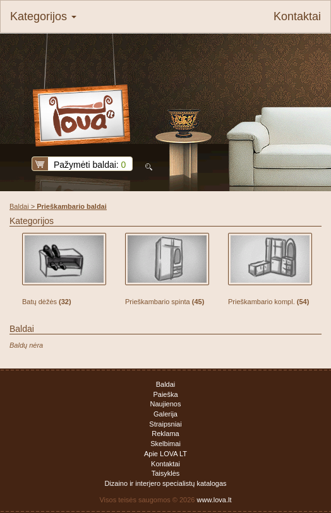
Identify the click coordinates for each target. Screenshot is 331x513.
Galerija (165, 414)
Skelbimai (165, 443)
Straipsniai (165, 424)
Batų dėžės (46, 301)
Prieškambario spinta (164, 301)
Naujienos (165, 404)
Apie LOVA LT (165, 453)
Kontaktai (297, 16)
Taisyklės (166, 473)
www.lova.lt (214, 500)
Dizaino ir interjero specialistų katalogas (165, 483)
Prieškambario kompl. (268, 301)
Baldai (19, 206)
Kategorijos (43, 16)
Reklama (165, 433)
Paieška (165, 394)
